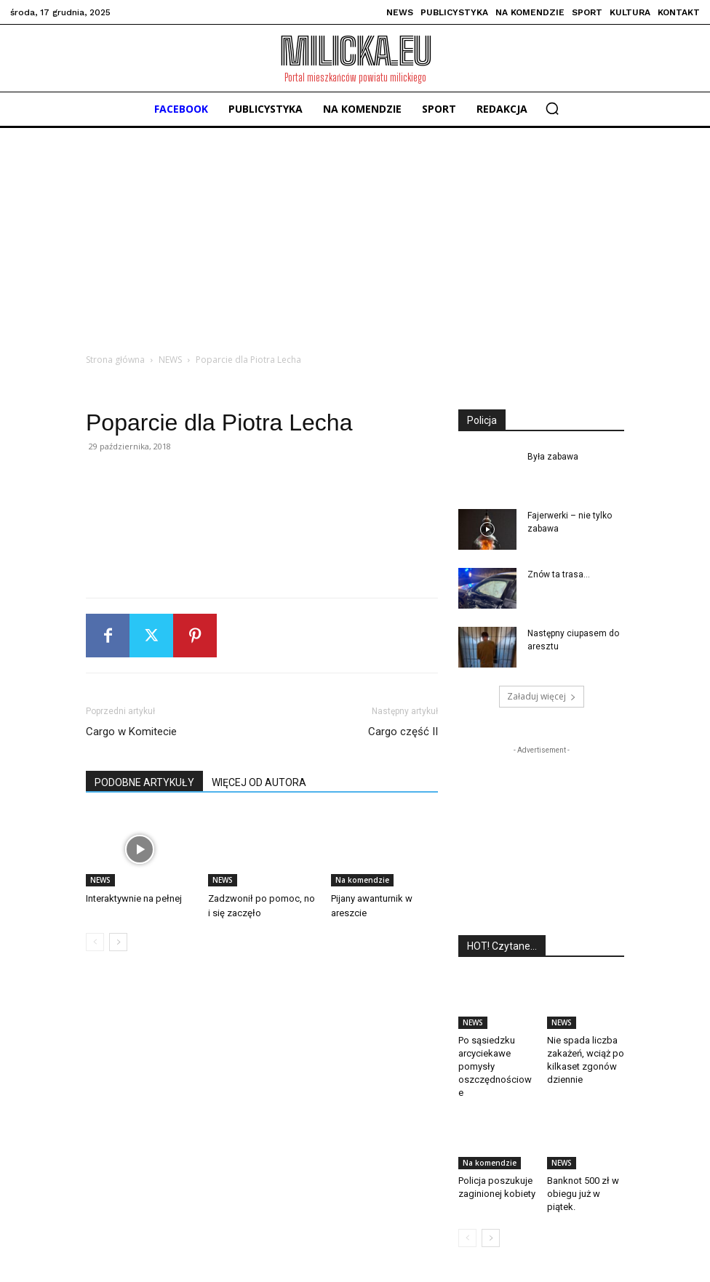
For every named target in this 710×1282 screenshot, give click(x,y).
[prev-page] (95, 942)
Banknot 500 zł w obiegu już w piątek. (583, 1193)
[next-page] (118, 942)
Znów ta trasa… (558, 574)
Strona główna (115, 359)
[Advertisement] (355, 237)
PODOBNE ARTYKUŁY (144, 782)
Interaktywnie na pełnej (134, 898)
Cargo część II (403, 731)
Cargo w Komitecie (131, 731)
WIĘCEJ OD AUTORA (259, 782)
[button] (552, 108)
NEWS (170, 359)
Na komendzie (362, 880)
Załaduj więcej (541, 696)
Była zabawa (552, 457)
